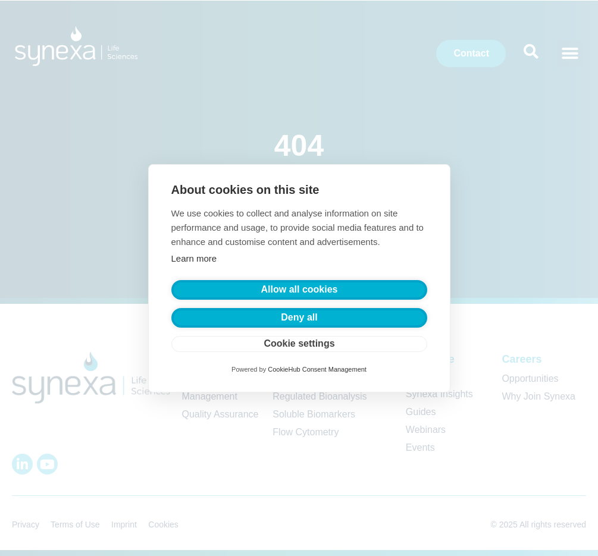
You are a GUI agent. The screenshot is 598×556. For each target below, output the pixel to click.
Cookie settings (299, 343)
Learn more (194, 258)
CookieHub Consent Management (317, 369)
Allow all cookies (299, 289)
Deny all (299, 317)
